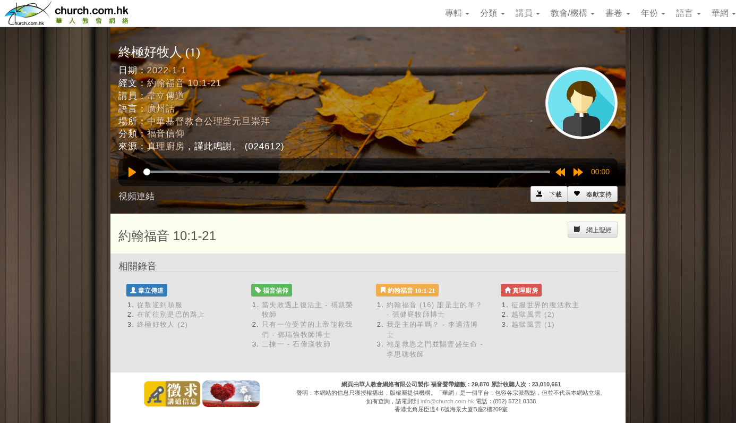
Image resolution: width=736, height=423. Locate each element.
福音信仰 (166, 134)
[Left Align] (593, 194)
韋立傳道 (166, 96)
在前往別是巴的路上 (171, 314)
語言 (688, 13)
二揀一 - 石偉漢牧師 (296, 344)
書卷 (617, 13)
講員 (528, 13)
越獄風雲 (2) (533, 314)
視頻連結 (136, 196)
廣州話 (161, 109)
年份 (653, 13)
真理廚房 (166, 146)
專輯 (457, 13)
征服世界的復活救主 (545, 305)
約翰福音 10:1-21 (184, 83)
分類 (492, 13)
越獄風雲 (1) (533, 324)
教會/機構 (573, 13)
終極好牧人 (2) (162, 324)
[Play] (132, 172)
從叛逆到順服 (160, 305)
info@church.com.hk (447, 401)
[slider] (346, 172)
